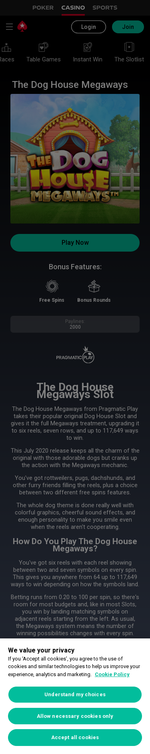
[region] (75, 696)
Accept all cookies (75, 737)
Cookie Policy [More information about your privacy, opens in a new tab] (112, 674)
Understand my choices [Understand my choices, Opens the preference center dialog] (75, 694)
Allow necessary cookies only (75, 716)
